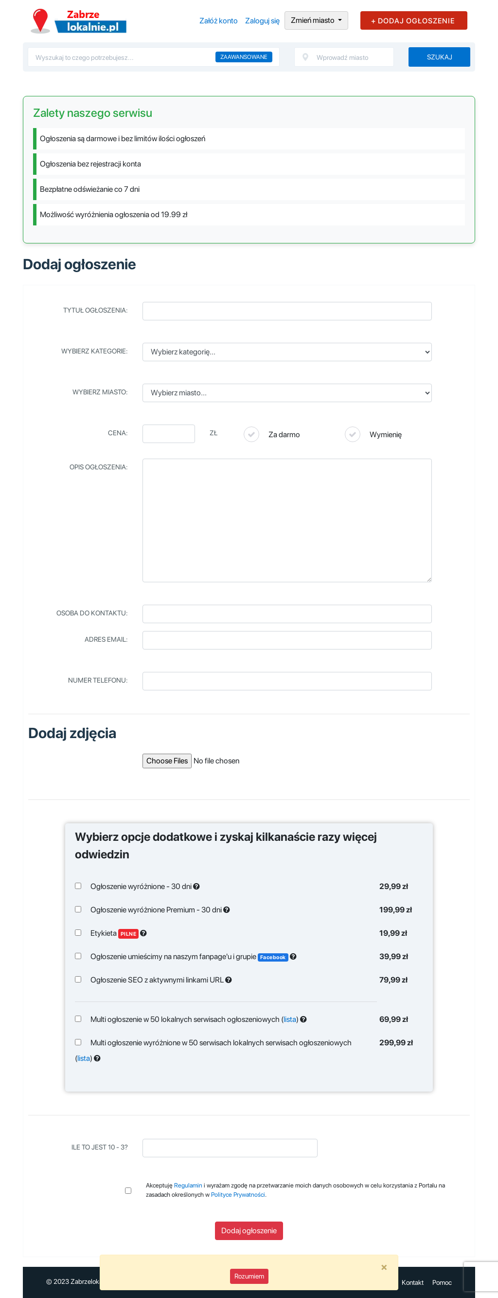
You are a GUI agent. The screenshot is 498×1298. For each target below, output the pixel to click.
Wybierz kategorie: (94, 351)
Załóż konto (218, 20)
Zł (213, 433)
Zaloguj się (262, 20)
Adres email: (106, 639)
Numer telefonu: (98, 680)
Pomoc (442, 1282)
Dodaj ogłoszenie (249, 1230)
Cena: (118, 433)
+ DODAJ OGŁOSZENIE (413, 21)
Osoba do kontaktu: (92, 613)
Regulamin (188, 1185)
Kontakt (413, 1282)
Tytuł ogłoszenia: (95, 310)
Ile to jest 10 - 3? (99, 1147)
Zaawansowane (243, 57)
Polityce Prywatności (238, 1194)
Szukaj (439, 57)
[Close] (384, 1267)
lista (290, 1019)
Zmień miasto (313, 20)
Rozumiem (249, 1276)
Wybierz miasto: (100, 392)
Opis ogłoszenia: (99, 467)
